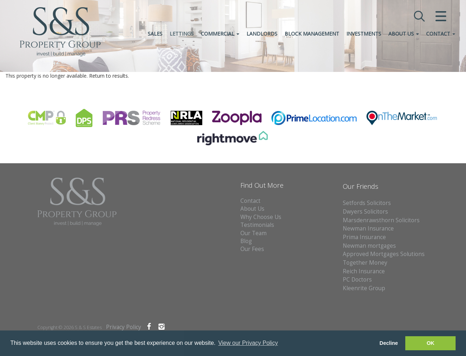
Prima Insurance (364, 237)
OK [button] (430, 343)
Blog (246, 241)
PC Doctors (357, 279)
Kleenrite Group (364, 288)
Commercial (220, 33)
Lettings (182, 33)
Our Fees (252, 249)
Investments (363, 33)
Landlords (261, 33)
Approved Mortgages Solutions (384, 254)
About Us (403, 33)
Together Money (365, 262)
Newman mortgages (369, 246)
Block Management (312, 33)
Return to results (108, 75)
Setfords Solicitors (367, 203)
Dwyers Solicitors (365, 211)
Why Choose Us (260, 217)
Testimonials (257, 225)
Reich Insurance (364, 271)
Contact (440, 33)
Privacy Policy (123, 327)
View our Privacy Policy (248, 343)
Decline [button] (388, 343)
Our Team (253, 233)
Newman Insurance (369, 228)
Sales (155, 33)
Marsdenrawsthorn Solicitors (381, 220)
